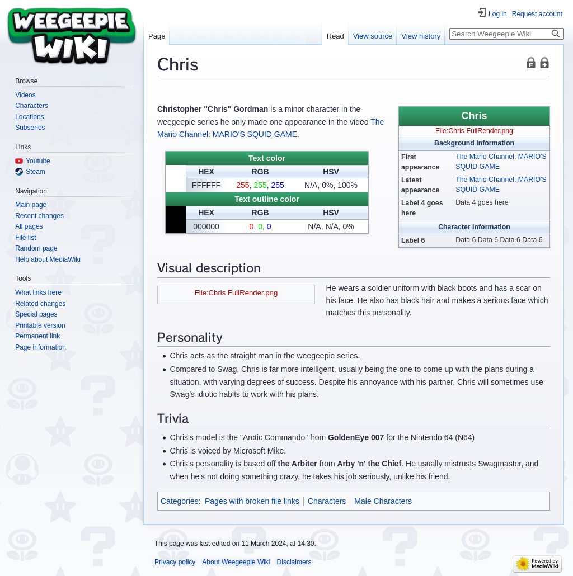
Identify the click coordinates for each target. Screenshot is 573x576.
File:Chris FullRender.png (474, 131)
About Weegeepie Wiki (236, 562)
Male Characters (383, 501)
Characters (327, 501)
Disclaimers (294, 562)
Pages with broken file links (252, 501)
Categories (180, 501)
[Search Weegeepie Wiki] (506, 34)
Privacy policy (174, 562)
